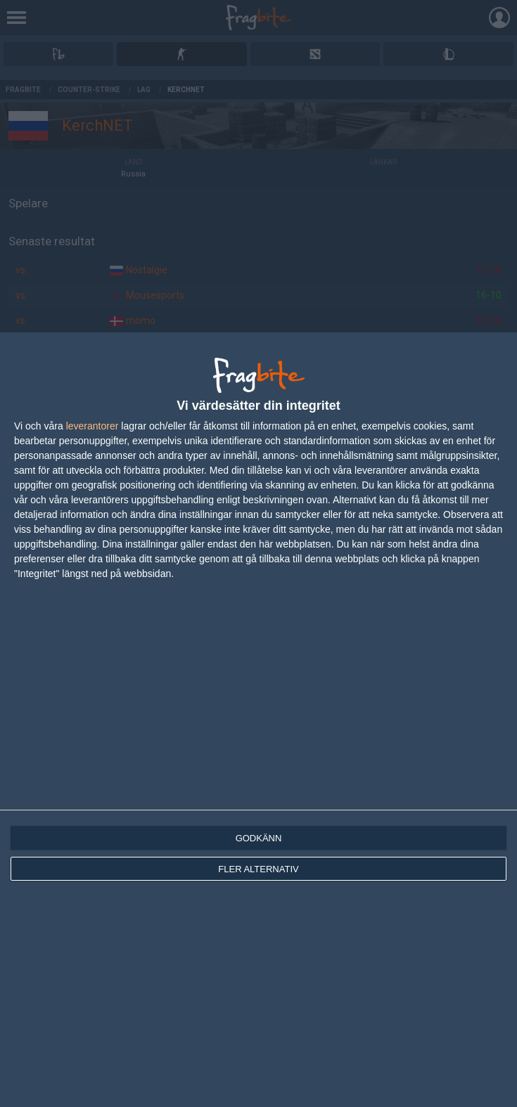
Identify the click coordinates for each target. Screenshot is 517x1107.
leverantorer (92, 426)
